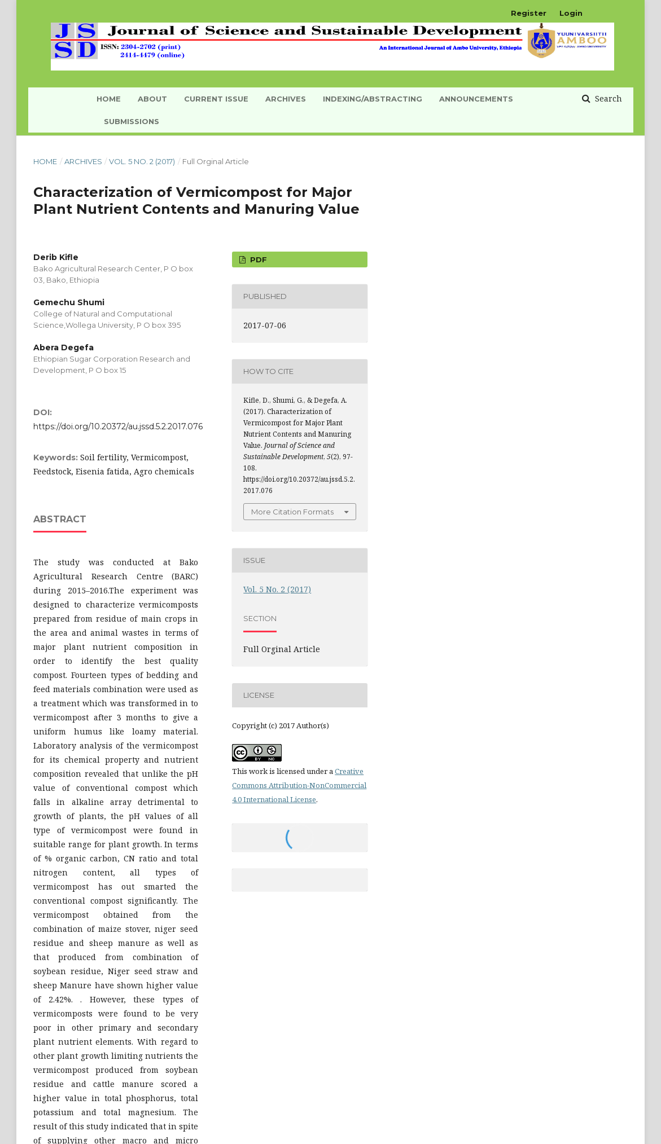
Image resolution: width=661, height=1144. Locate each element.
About (152, 98)
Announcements (476, 98)
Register (528, 12)
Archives (285, 98)
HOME (109, 98)
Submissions (131, 121)
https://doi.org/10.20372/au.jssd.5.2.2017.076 (118, 426)
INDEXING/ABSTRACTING (372, 98)
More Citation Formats (292, 511)
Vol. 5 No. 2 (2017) (142, 161)
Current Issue (216, 98)
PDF (257, 259)
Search (607, 98)
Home (45, 161)
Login (571, 12)
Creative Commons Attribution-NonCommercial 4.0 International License (299, 785)
